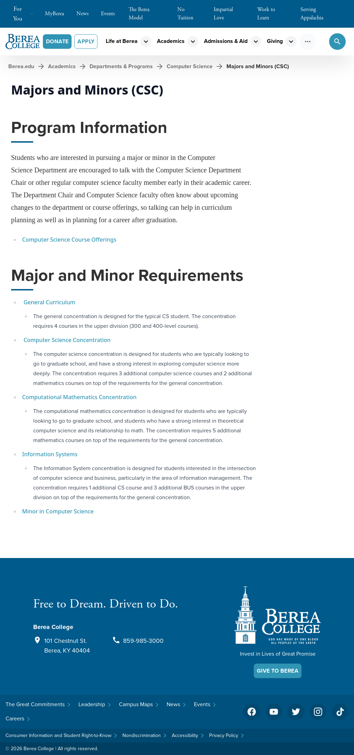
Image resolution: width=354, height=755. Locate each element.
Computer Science (190, 66)
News (85, 13)
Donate (57, 41)
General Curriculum (48, 302)
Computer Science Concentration (66, 340)
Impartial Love (233, 13)
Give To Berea (277, 671)
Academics (171, 41)
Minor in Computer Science (58, 511)
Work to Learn (276, 13)
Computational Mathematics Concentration (79, 397)
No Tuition (192, 13)
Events (111, 13)
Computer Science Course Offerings (69, 239)
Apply (85, 41)
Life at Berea (122, 41)
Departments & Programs (121, 66)
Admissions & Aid (226, 41)
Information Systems (49, 454)
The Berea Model (150, 13)
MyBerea (58, 13)
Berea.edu (21, 66)
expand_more (146, 41)
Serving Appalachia (323, 13)
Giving (275, 41)
